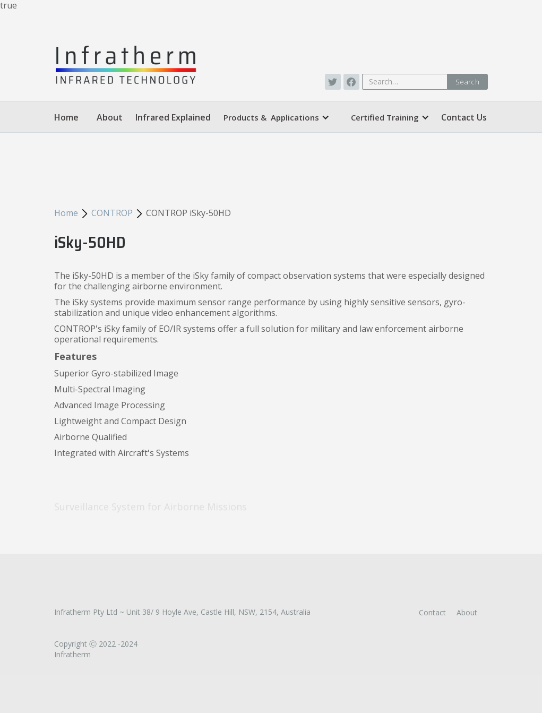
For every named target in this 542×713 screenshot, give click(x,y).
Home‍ (66, 117)
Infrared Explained (173, 117)
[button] (276, 117)
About (110, 117)
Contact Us (464, 117)
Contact (432, 612)
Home (66, 213)
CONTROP (112, 213)
